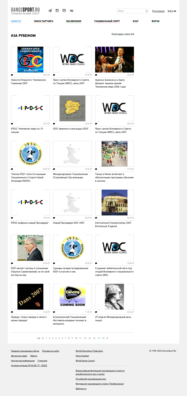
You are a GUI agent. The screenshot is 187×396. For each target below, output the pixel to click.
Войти (170, 11)
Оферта (33, 355)
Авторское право (19, 355)
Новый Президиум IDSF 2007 (68, 222)
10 (76, 338)
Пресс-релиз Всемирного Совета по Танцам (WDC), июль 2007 (71, 81)
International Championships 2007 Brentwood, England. (113, 224)
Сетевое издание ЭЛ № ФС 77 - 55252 (29, 365)
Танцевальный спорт (107, 21)
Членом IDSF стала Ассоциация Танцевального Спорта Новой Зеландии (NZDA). (28, 177)
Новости (16, 21)
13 (89, 338)
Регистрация (158, 11)
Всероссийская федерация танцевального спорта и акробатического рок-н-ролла (100, 372)
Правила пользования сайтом (25, 351)
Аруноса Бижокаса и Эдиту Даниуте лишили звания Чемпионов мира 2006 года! (110, 83)
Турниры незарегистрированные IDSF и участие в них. (70, 270)
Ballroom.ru (81, 388)
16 (103, 338)
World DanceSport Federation (89, 351)
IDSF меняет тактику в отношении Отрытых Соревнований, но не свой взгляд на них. (30, 272)
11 (80, 338)
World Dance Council (85, 360)
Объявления (73, 21)
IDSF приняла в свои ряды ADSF (70, 128)
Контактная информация (23, 360)
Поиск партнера (43, 21)
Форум (155, 21)
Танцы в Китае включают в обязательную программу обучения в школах (114, 177)
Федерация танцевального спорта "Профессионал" (100, 383)
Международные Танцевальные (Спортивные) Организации (70, 175)
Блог (136, 21)
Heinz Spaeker (82, 355)
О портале (42, 360)
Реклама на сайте (50, 351)
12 (85, 338)
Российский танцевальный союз (91, 379)
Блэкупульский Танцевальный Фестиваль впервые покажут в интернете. (69, 320)
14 (94, 338)
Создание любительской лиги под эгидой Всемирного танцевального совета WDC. (114, 272)
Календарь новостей (123, 34)
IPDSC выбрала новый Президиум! (30, 222)
